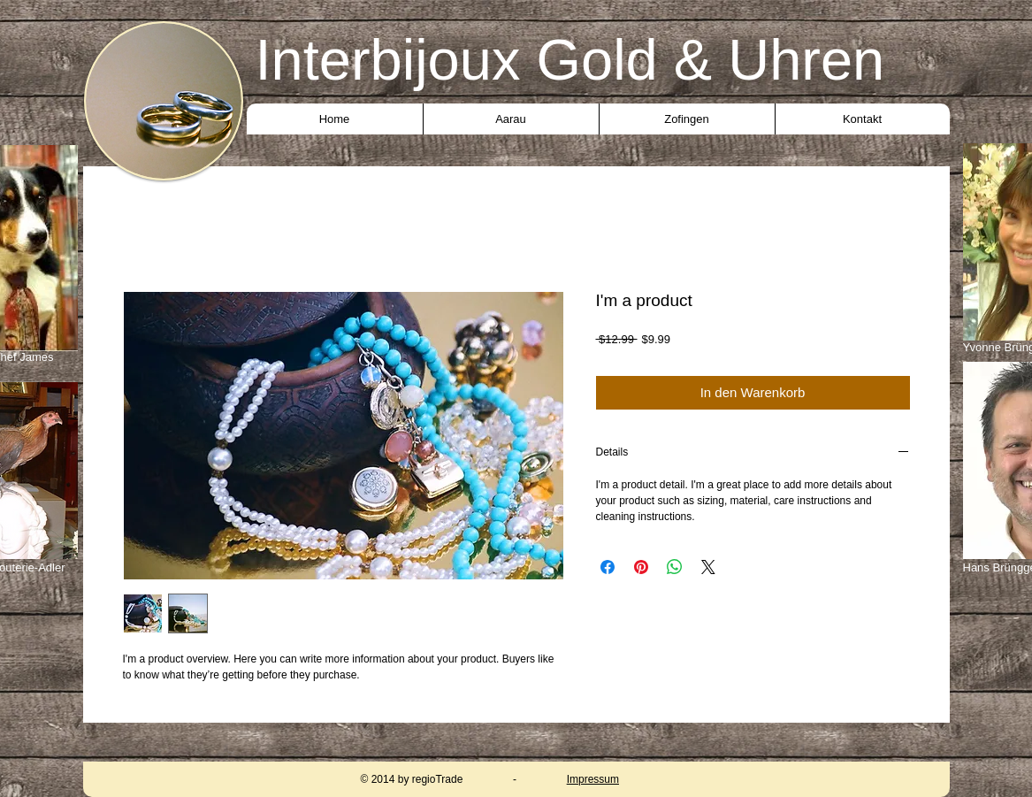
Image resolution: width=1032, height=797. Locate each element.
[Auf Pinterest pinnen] (641, 567)
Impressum (593, 779)
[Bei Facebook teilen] (607, 567)
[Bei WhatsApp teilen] (674, 567)
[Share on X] (708, 567)
